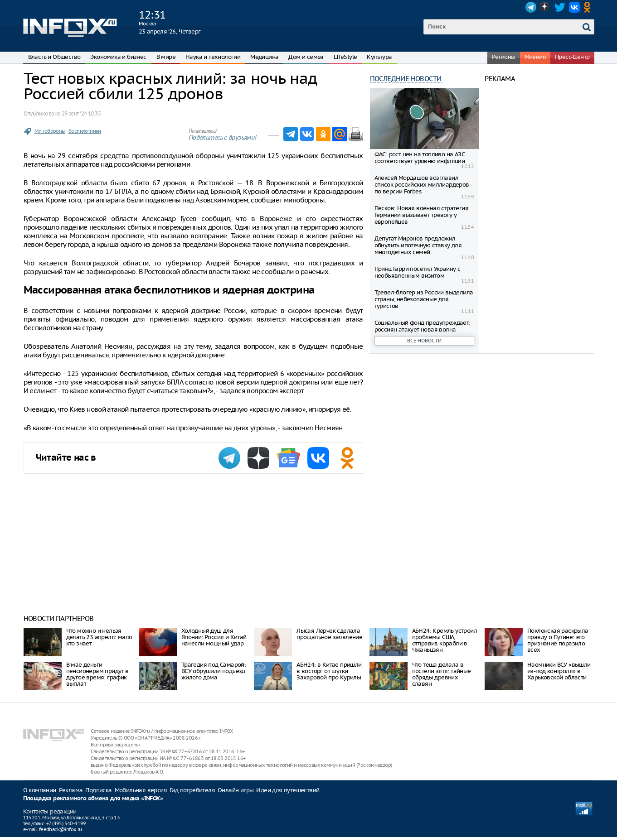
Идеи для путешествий (287, 790)
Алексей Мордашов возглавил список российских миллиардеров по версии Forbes (421, 184)
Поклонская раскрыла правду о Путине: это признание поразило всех (557, 640)
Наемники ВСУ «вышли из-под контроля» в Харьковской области (559, 671)
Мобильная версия (141, 790)
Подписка (98, 790)
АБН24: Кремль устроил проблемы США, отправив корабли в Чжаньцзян (444, 640)
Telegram (530, 7)
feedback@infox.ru (60, 829)
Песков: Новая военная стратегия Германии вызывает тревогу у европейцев (421, 215)
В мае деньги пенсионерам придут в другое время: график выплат (97, 674)
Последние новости (406, 78)
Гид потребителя (192, 790)
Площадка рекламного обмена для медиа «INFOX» (93, 798)
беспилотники (84, 131)
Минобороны (49, 131)
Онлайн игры (235, 790)
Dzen (545, 7)
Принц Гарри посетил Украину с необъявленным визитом (417, 272)
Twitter (559, 7)
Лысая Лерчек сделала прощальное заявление (329, 634)
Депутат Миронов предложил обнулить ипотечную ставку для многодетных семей (418, 245)
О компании (39, 790)
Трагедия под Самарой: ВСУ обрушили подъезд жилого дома (213, 671)
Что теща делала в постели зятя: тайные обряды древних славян (441, 674)
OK (588, 7)
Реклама (71, 790)
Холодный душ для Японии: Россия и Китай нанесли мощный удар (214, 637)
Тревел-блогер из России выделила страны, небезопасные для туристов (423, 299)
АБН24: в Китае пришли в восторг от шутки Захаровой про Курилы (328, 671)
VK (574, 7)
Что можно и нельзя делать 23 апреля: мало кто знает (99, 637)
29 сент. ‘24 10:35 (81, 113)
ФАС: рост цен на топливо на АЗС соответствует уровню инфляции (419, 157)
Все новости (424, 340)
